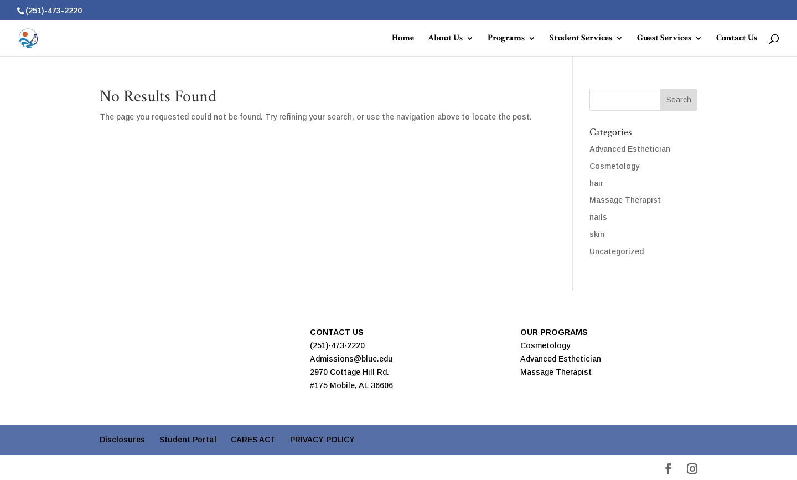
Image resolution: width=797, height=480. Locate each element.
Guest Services (664, 39)
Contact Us (736, 39)
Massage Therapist (625, 199)
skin (596, 234)
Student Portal (187, 439)
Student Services (581, 39)
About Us (445, 39)
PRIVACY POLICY (322, 439)
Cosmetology (614, 166)
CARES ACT (253, 439)
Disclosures (122, 439)
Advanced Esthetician (629, 148)
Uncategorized (616, 251)
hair (596, 183)
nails (598, 217)
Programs (506, 39)
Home (403, 39)
